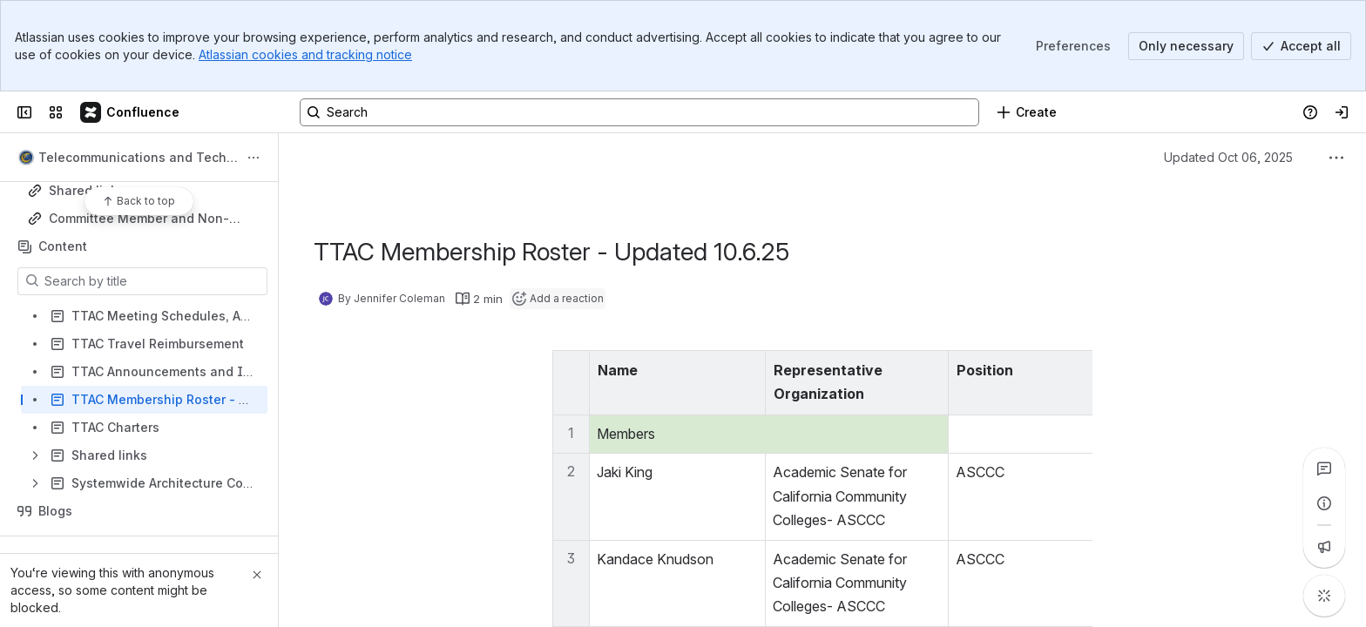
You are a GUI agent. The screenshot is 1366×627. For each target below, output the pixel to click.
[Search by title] (153, 281)
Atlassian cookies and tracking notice (305, 54)
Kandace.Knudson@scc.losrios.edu (1199, 559)
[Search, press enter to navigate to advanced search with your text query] (639, 112)
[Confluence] (131, 112)
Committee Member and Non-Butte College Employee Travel (142, 219)
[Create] (1026, 112)
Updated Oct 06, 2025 (1228, 157)
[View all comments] (1324, 468)
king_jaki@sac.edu (1145, 472)
